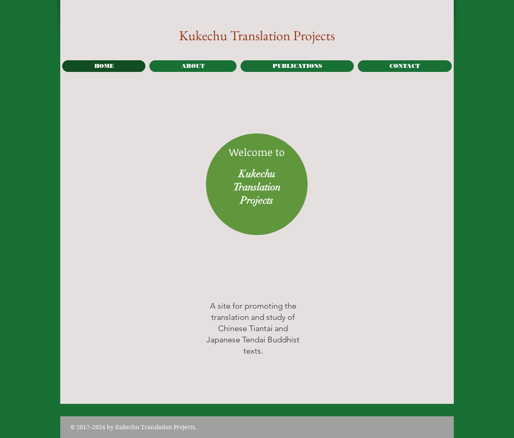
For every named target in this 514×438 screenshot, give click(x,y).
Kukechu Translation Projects (257, 35)
